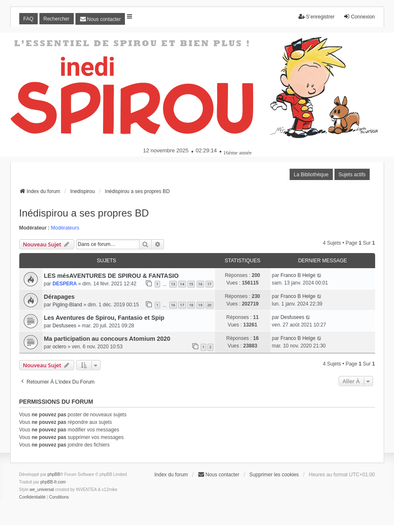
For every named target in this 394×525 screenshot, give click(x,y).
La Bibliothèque (311, 175)
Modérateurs (65, 228)
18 (191, 305)
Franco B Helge (297, 275)
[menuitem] (100, 19)
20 (209, 305)
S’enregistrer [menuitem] (316, 16)
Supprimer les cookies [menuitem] (274, 475)
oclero (59, 347)
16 (200, 284)
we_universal (42, 489)
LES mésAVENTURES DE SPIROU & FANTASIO (111, 275)
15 (191, 284)
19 (200, 305)
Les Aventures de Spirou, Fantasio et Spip (104, 317)
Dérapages (59, 296)
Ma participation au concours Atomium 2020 (107, 338)
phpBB (53, 474)
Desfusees (64, 326)
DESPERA (64, 284)
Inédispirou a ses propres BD (84, 213)
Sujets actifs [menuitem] (352, 175)
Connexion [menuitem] (359, 16)
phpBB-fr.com (53, 482)
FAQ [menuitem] (28, 19)
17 (209, 284)
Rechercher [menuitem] (57, 19)
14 (182, 284)
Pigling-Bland (67, 305)
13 (173, 284)
